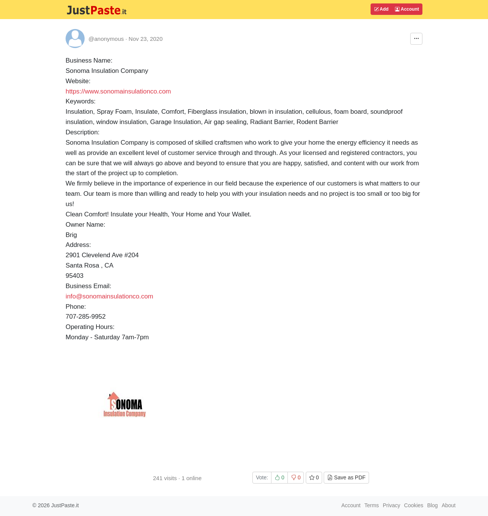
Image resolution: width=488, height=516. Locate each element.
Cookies (414, 505)
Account (407, 9)
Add (381, 9)
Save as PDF (346, 477)
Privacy (391, 505)
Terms (371, 505)
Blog (432, 505)
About (448, 505)
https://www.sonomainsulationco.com (118, 91)
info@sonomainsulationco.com (109, 296)
